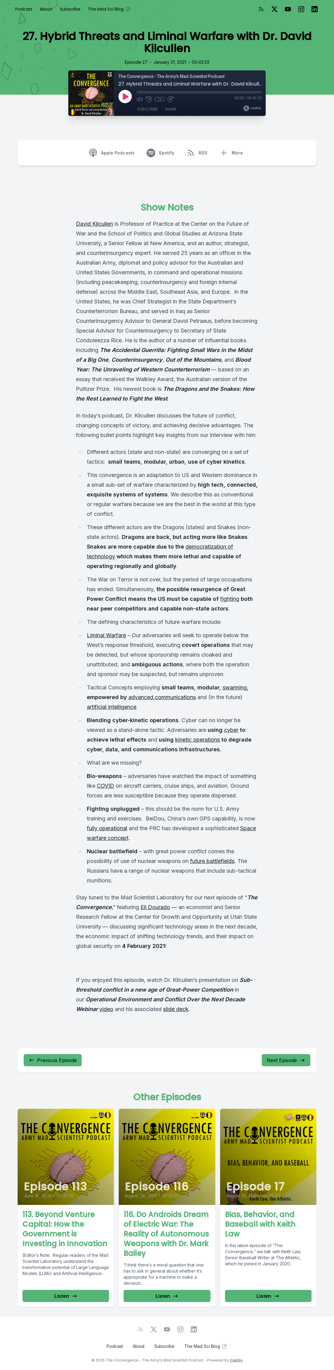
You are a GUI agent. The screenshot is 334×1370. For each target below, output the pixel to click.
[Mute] (140, 99)
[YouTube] (287, 9)
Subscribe (70, 9)
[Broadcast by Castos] (252, 108)
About (46, 9)
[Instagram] (301, 9)
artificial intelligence (111, 707)
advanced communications (162, 697)
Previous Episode (53, 1060)
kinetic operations (197, 739)
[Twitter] (274, 9)
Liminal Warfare (106, 635)
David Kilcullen (94, 224)
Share (170, 109)
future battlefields (212, 861)
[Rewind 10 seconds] (149, 99)
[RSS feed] (261, 9)
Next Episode (286, 1060)
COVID (105, 786)
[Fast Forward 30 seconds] (171, 99)
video (106, 1009)
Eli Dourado (155, 907)
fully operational (107, 828)
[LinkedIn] (314, 9)
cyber (231, 730)
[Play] (125, 96)
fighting (229, 599)
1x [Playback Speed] (160, 99)
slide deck (176, 1009)
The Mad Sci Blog (109, 9)
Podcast (23, 9)
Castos (236, 1360)
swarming (235, 687)
